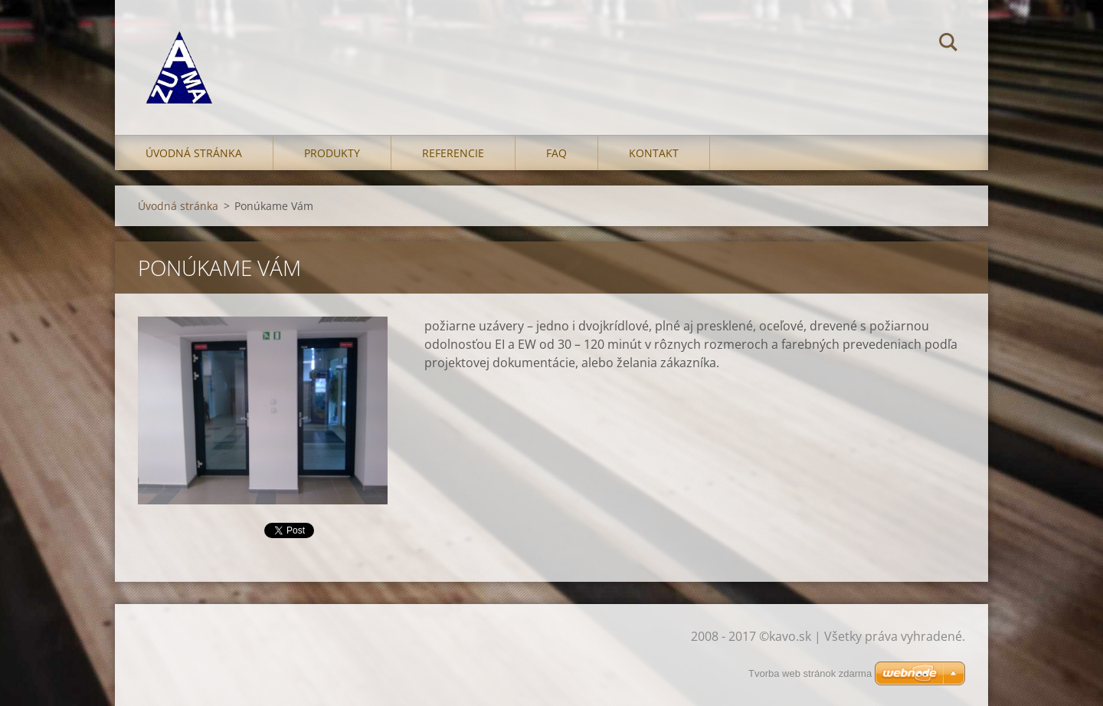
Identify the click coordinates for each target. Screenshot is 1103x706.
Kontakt (654, 153)
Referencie (453, 153)
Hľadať (948, 44)
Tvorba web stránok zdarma (810, 673)
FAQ (556, 153)
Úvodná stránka (194, 153)
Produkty (332, 153)
